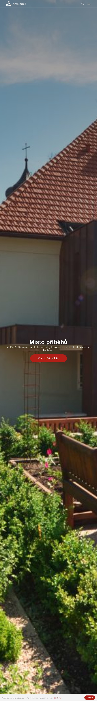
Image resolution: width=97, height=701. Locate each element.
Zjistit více (57, 698)
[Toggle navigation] (89, 4)
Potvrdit (90, 697)
